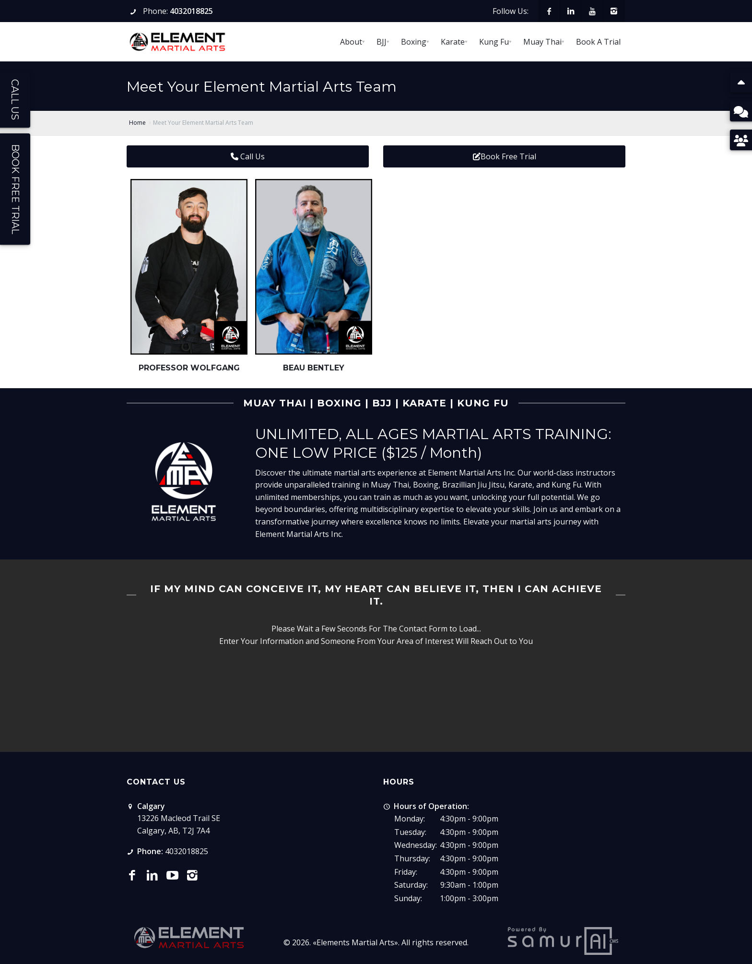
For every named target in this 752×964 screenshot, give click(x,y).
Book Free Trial (504, 156)
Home (137, 123)
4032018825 (191, 11)
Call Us (248, 156)
